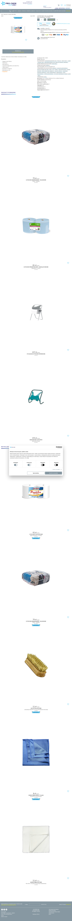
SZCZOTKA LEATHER (36, 708)
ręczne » (45, 76)
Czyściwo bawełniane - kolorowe (36, 180)
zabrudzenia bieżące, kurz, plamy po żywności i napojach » (56, 62)
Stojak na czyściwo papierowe (36, 354)
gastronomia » (59, 72)
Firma (56, 8)
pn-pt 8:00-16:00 (55, 38)
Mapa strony (4, 916)
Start (2, 14)
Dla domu (63, 10)
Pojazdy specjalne (57, 10)
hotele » (56, 69)
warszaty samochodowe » (62, 68)
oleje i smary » (65, 60)
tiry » (54, 69)
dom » (39, 75)
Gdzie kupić (51, 913)
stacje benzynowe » (62, 69)
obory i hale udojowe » (51, 72)
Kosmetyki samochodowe (46, 10)
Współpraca (62, 8)
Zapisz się (43, 904)
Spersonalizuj (36, 473)
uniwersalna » (54, 63)
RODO (2, 915)
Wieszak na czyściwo (36, 439)
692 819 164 (36, 909)
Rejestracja (68, 4)
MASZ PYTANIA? (65, 904)
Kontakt (68, 8)
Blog (50, 914)
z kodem (44, 24)
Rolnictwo (38, 10)
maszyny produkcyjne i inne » (43, 69)
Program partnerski (54, 909)
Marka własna (52, 910)
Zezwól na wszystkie (53, 473)
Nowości (20, 10)
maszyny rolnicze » (58, 70)
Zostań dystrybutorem (54, 911)
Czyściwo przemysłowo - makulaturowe (36, 267)
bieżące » (48, 65)
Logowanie (68, 5)
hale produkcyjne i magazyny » (48, 70)
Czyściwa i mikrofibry (12, 14)
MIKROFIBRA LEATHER (36, 882)
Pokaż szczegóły (56, 469)
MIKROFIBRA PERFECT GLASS (36, 795)
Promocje (24, 10)
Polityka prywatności (6, 914)
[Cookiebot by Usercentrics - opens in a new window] (57, 447)
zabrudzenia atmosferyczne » (51, 60)
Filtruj (15, 11)
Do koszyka (51, 19)
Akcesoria (68, 10)
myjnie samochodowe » (49, 73)
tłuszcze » (59, 60)
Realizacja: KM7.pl (36, 914)
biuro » (50, 69)
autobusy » (54, 68)
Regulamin (3, 911)
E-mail (26, 904)
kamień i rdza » (41, 62)
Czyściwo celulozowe (36, 534)
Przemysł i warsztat (31, 10)
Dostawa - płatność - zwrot (8, 913)
